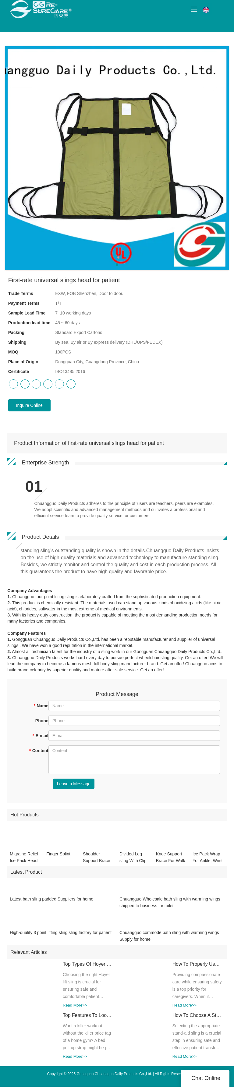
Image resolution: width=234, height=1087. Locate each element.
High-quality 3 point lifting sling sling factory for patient (61, 936)
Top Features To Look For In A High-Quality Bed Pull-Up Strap (85, 1019)
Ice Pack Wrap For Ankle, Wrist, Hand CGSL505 (208, 861)
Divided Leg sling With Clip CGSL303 (133, 861)
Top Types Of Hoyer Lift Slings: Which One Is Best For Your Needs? (85, 968)
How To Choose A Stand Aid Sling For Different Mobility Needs (195, 1019)
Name (41, 705)
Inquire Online (29, 405)
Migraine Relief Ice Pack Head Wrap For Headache (24, 861)
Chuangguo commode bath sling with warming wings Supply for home (169, 940)
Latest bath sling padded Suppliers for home (51, 903)
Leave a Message (74, 783)
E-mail (40, 735)
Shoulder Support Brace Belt (96, 861)
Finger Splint (58, 857)
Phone (41, 720)
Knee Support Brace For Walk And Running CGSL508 (170, 861)
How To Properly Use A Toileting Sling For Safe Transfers (195, 968)
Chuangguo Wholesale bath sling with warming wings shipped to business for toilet (169, 906)
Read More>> (70, 1009)
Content (38, 750)
